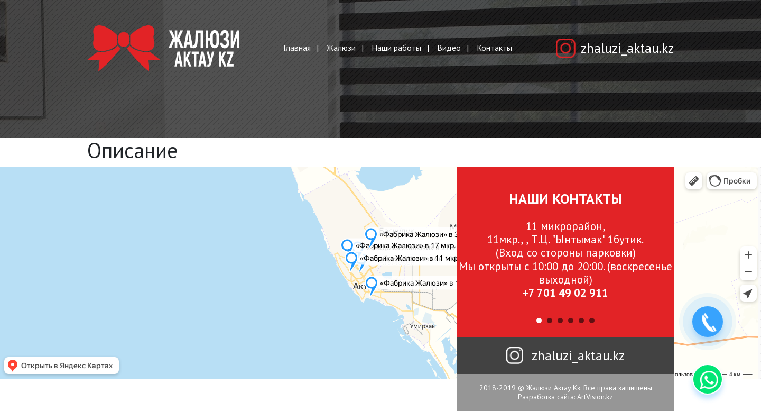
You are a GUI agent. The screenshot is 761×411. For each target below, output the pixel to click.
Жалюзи (341, 47)
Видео (449, 47)
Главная (297, 47)
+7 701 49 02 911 (565, 293)
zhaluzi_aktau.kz (627, 48)
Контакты (494, 47)
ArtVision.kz (595, 396)
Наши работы (396, 47)
